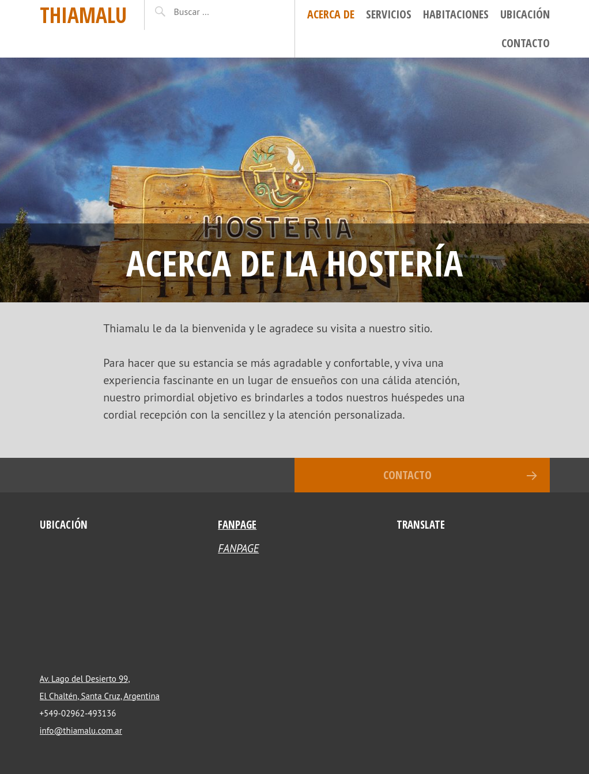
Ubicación (525, 14)
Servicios (388, 14)
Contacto (525, 43)
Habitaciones (456, 14)
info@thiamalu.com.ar (81, 730)
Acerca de (330, 14)
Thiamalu (83, 14)
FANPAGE (237, 524)
